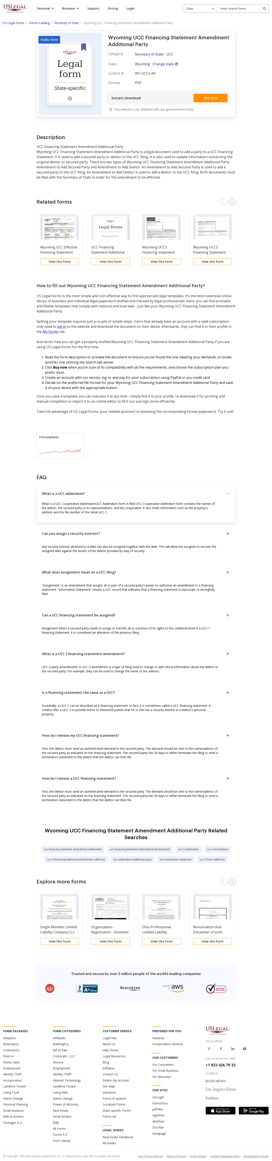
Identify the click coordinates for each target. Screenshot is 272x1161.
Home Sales (11, 1062)
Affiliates (109, 1068)
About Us (109, 1044)
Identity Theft (12, 1074)
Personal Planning (15, 1104)
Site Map (109, 1086)
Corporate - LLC (64, 1056)
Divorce (8, 1056)
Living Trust (11, 1092)
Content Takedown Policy (225, 1156)
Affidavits (59, 1038)
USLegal (158, 1097)
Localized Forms (114, 1104)
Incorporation (12, 1080)
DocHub (158, 1127)
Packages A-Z (12, 1123)
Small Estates (62, 1116)
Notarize (158, 1038)
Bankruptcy (11, 1044)
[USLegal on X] (208, 1048)
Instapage (159, 1133)
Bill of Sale (60, 1050)
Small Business (13, 1110)
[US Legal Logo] (217, 1030)
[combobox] (200, 8)
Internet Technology (67, 1080)
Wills (56, 1123)
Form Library (62, 1141)
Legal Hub (109, 1038)
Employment (12, 1068)
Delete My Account (116, 1080)
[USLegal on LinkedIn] (232, 1048)
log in (61, 326)
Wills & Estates (13, 1116)
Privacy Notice (198, 1156)
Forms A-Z (60, 1135)
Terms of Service (176, 1156)
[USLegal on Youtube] (244, 1048)
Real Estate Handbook (118, 1137)
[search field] (243, 8)
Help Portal (110, 1050)
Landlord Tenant (14, 1086)
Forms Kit (109, 1116)
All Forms (59, 1129)
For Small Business (165, 1071)
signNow (158, 1115)
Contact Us (110, 1074)
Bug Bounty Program (256, 1156)
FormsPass (160, 1103)
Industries (109, 1092)
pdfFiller (157, 1109)
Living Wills (60, 1092)
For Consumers (163, 1065)
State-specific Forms (117, 1110)
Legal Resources (114, 1056)
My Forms (50, 331)
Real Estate (60, 1110)
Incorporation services (167, 1044)
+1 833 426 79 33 (220, 1064)
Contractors (11, 1050)
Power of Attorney (65, 1104)
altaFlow (158, 1121)
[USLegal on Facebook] (220, 1048)
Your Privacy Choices (150, 1156)
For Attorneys (161, 1077)
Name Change (13, 1098)
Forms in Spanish (114, 1098)
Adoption (9, 1038)
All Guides (109, 1143)
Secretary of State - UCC (154, 54)
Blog (106, 1062)
